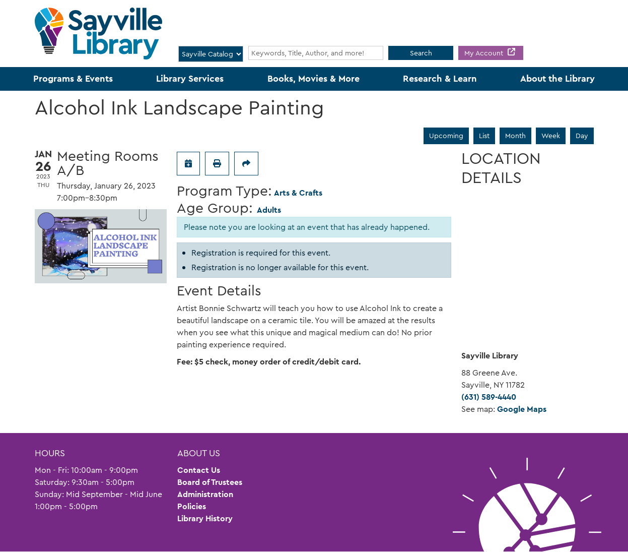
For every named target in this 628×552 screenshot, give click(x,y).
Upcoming (446, 136)
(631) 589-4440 (488, 397)
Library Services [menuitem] (190, 78)
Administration (205, 494)
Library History (205, 518)
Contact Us (198, 470)
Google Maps (521, 409)
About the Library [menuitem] (557, 78)
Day (582, 136)
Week (550, 136)
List (484, 136)
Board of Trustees (209, 482)
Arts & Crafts (298, 193)
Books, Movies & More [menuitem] (313, 78)
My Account (484, 53)
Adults (269, 210)
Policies (191, 506)
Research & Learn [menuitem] (440, 78)
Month (515, 136)
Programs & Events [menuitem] (73, 78)
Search (421, 53)
